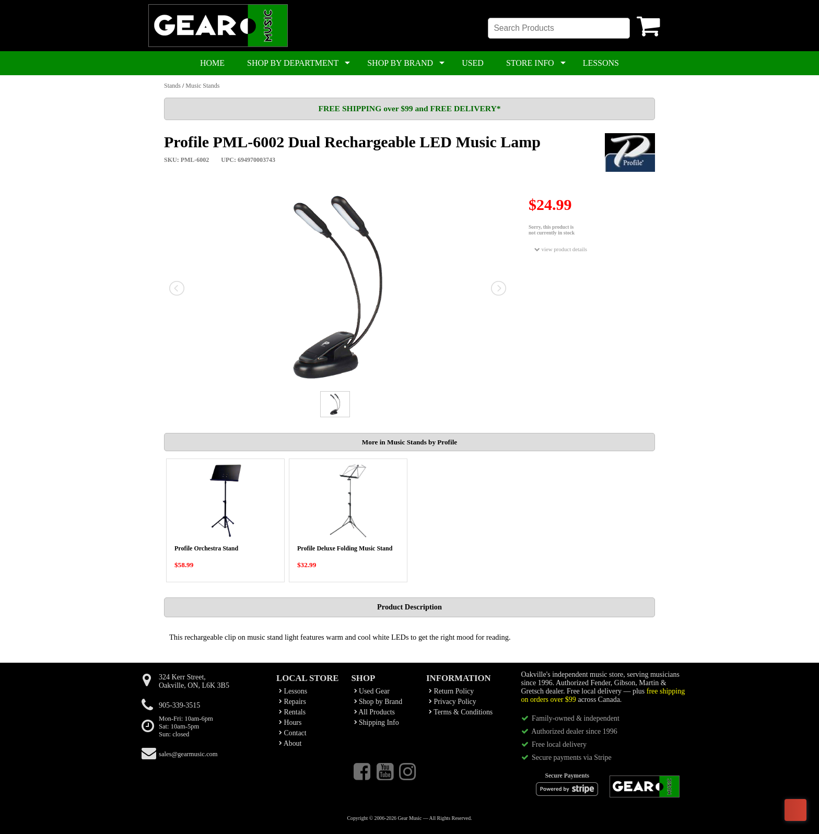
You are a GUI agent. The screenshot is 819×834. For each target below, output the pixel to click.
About (290, 743)
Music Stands (202, 85)
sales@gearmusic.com (188, 754)
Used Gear (372, 691)
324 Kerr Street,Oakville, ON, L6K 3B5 (194, 681)
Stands (172, 85)
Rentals (292, 712)
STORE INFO (530, 62)
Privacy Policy (452, 702)
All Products (374, 712)
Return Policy (451, 691)
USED (473, 62)
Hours (290, 722)
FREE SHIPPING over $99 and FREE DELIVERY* (409, 108)
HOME (212, 62)
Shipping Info (376, 722)
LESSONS (601, 62)
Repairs (292, 702)
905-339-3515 (179, 705)
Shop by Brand (378, 702)
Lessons (293, 691)
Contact (293, 733)
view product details (560, 249)
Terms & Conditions (461, 712)
